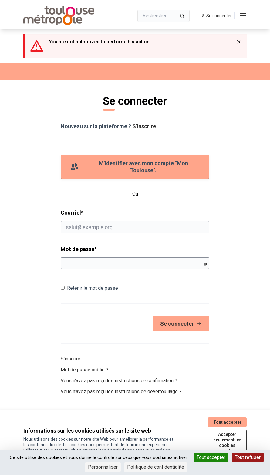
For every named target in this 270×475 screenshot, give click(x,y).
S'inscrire (144, 126)
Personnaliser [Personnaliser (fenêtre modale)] (103, 467)
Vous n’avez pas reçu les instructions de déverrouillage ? (121, 391)
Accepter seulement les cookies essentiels (227, 442)
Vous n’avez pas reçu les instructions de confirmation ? (119, 380)
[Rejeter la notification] (239, 42)
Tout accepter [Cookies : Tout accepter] (211, 457)
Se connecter (181, 323)
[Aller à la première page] (63, 15)
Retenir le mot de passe (89, 288)
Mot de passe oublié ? (84, 370)
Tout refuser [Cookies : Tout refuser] (248, 457)
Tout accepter (227, 422)
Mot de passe (79, 249)
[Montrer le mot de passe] (205, 264)
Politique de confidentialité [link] (155, 467)
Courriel (135, 221)
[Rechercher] (163, 16)
